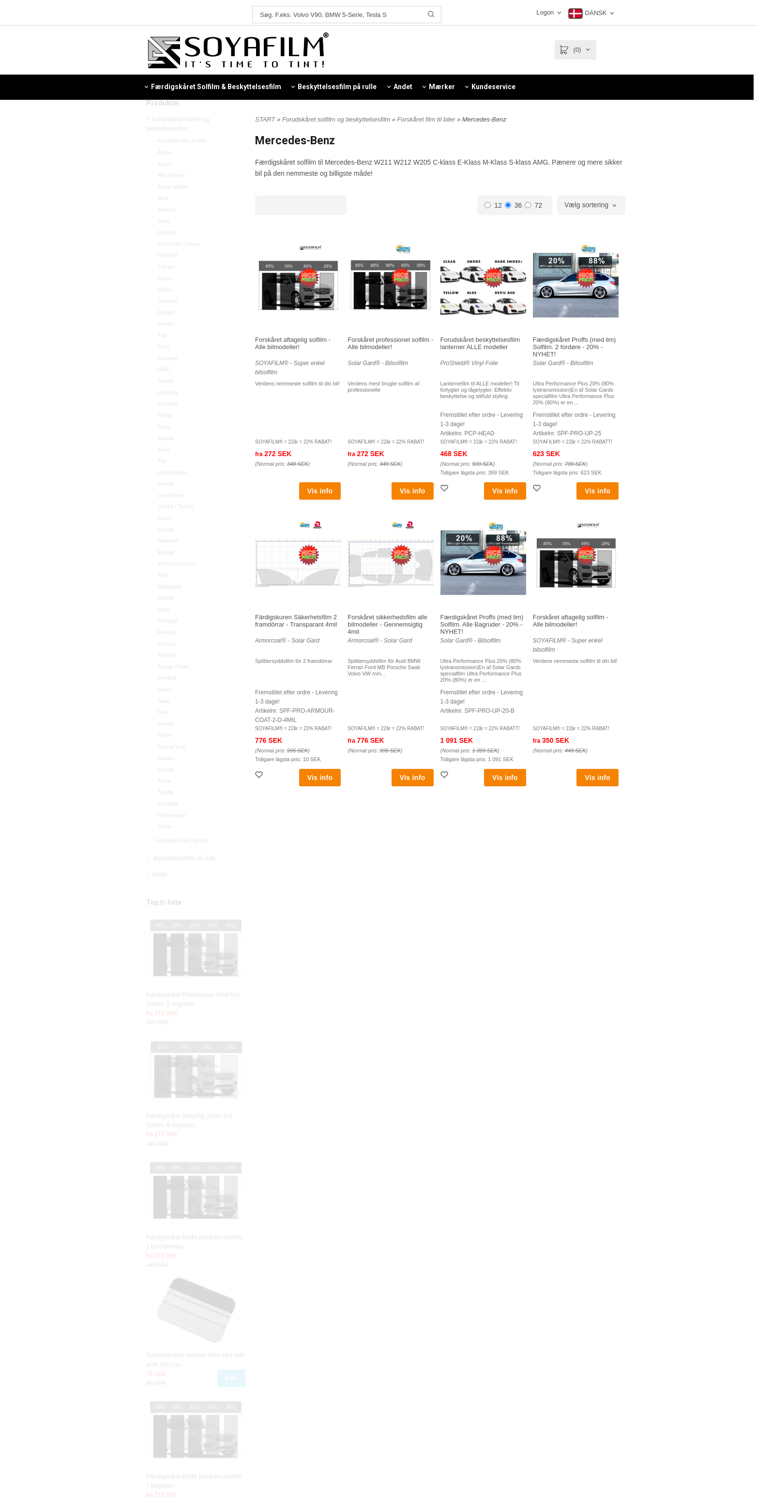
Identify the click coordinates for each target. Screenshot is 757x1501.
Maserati (168, 561)
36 (513, 205)
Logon (545, 12)
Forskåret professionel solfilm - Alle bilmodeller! (390, 343)
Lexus (165, 538)
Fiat (162, 356)
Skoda (165, 744)
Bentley (167, 230)
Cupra (165, 299)
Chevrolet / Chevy (179, 264)
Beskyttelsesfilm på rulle (181, 878)
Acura (165, 173)
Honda (165, 401)
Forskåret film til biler (179, 161)
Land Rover (171, 516)
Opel (163, 630)
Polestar (167, 653)
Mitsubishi (170, 607)
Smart (165, 755)
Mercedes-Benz (176, 584)
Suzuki (166, 790)
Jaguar (166, 458)
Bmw (163, 242)
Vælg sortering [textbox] (586, 205)
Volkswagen (172, 836)
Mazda (166, 573)
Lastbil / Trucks (175, 527)
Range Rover (173, 687)
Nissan (166, 618)
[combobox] (591, 205)
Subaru (166, 778)
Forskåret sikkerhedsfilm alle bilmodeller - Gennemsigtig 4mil (387, 624)
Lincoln (166, 550)
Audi (163, 218)
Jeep (163, 470)
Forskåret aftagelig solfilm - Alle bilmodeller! (293, 343)
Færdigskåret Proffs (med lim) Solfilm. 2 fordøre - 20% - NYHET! (574, 347)
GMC (164, 390)
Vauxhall (168, 824)
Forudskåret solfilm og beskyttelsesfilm (177, 145)
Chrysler (168, 275)
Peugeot (168, 641)
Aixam (165, 184)
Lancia (165, 504)
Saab (164, 721)
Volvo (164, 847)
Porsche (167, 675)
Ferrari (165, 344)
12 (493, 205)
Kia (162, 481)
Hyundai (167, 424)
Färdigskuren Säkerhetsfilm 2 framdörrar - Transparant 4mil (296, 620)
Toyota (165, 812)
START (265, 119)
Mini (162, 595)
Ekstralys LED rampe (180, 861)
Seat (163, 732)
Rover (165, 710)
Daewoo (167, 321)
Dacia (164, 310)
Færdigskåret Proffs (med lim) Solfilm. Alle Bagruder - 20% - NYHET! (482, 624)
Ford (163, 367)
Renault (167, 698)
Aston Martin (173, 207)
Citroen (166, 287)
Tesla (164, 801)
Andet (156, 895)
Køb (231, 1398)
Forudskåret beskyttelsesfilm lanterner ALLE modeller (480, 343)
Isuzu (164, 447)
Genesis (167, 379)
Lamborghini (172, 493)
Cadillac (167, 253)
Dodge (165, 333)
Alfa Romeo (171, 196)
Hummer (168, 413)
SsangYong (171, 767)
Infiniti (165, 436)
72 (533, 205)
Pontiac (167, 664)
